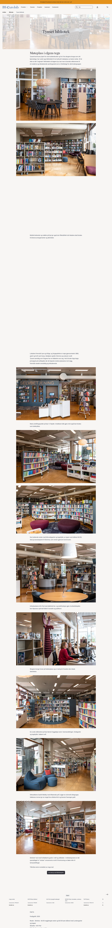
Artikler (4, 12)
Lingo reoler (12, 899)
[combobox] (84, 7)
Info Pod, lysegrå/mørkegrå (52, 899)
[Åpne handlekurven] (108, 7)
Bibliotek (11, 12)
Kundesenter (55, 7)
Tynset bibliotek (20, 12)
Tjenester (32, 7)
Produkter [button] (24, 7)
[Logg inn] (100, 7)
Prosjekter (39, 7)
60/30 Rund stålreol (32, 899)
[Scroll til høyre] (109, 894)
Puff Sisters (86, 899)
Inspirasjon (47, 7)
